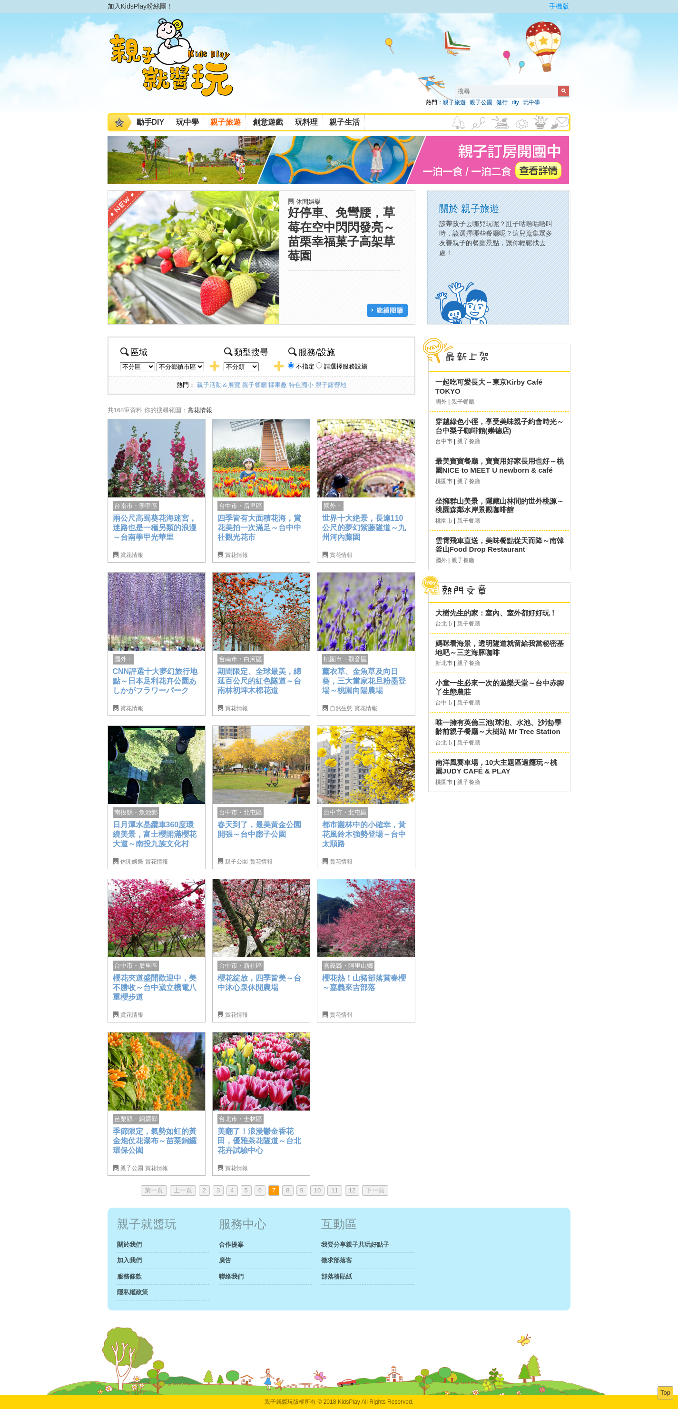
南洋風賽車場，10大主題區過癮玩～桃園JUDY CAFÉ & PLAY (496, 766)
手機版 (559, 6)
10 (317, 1190)
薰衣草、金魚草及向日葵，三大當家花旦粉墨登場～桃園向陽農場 (364, 680)
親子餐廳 (254, 384)
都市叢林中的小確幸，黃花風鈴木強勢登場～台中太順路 (364, 834)
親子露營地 (330, 384)
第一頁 (154, 1190)
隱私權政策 (132, 1292)
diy (515, 102)
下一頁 (375, 1190)
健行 (502, 102)
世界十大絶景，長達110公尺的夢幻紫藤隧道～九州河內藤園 (364, 527)
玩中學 (531, 102)
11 (334, 1190)
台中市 (443, 441)
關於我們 (129, 1244)
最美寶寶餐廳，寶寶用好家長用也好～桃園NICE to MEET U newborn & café (499, 465)
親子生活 (344, 122)
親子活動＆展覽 (218, 384)
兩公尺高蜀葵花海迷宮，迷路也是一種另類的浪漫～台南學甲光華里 (155, 527)
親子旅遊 (454, 102)
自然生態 (341, 708)
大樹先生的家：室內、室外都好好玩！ (496, 613)
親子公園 (481, 102)
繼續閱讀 (387, 310)
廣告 (225, 1260)
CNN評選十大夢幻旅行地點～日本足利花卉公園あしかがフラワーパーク (155, 680)
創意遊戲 (268, 122)
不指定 (305, 366)
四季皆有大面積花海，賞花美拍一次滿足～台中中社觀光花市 (259, 527)
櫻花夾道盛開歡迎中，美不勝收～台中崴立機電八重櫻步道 (155, 987)
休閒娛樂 (308, 201)
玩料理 (306, 122)
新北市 (443, 663)
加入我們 (129, 1260)
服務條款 (129, 1276)
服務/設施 (311, 352)
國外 (441, 401)
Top (665, 1392)
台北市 (443, 623)
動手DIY (151, 122)
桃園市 (443, 481)
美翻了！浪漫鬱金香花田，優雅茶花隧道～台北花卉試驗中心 (259, 1140)
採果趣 (277, 384)
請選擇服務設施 (345, 366)
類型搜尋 (246, 352)
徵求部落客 (336, 1260)
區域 (133, 352)
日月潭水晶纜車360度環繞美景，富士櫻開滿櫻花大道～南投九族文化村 (155, 834)
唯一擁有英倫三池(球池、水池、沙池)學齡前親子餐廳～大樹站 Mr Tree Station (498, 726)
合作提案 (231, 1244)
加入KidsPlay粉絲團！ (141, 6)
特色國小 (301, 384)
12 (352, 1190)
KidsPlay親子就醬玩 (179, 65)
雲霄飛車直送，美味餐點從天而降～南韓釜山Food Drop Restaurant (499, 545)
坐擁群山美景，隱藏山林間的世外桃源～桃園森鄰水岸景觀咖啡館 (499, 505)
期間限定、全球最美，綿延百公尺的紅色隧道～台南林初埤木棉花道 (259, 680)
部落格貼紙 (336, 1276)
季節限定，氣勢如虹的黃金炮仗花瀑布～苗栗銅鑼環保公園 (155, 1140)
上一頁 (183, 1190)
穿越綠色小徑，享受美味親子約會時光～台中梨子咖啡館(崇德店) (499, 426)
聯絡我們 (231, 1276)
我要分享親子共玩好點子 (355, 1244)
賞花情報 (199, 410)
